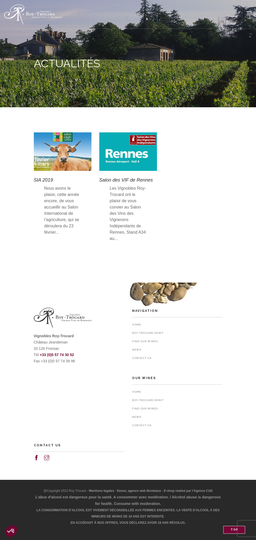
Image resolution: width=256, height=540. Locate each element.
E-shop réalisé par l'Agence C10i (188, 491)
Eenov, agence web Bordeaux (139, 491)
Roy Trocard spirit (148, 332)
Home (136, 324)
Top (234, 529)
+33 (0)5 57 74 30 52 (57, 355)
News (136, 349)
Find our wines (145, 341)
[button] (11, 531)
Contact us (141, 358)
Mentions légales (101, 491)
